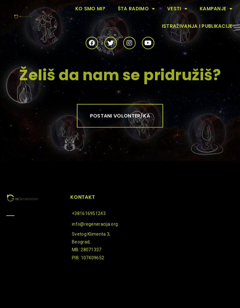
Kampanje (216, 8)
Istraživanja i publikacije (197, 26)
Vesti (177, 8)
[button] (120, 117)
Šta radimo (136, 8)
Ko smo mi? (90, 8)
